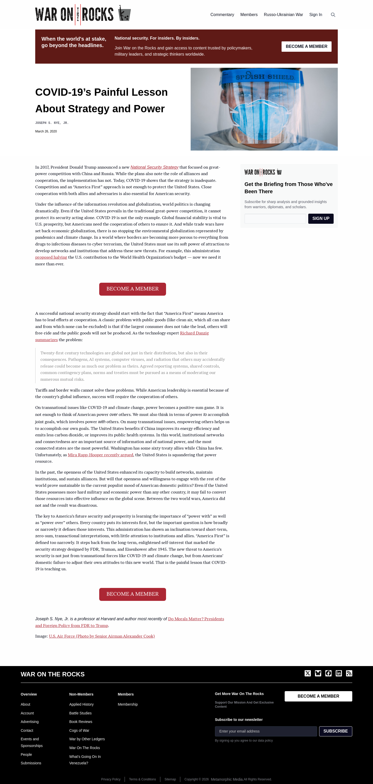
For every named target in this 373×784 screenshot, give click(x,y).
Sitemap (170, 779)
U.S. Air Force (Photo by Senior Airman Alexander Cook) (102, 636)
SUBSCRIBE (336, 731)
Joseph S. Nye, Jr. (52, 123)
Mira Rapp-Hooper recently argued (100, 455)
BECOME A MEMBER (306, 46)
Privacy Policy (111, 779)
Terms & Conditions (142, 779)
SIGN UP (320, 218)
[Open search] (333, 14)
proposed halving (51, 258)
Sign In (315, 14)
